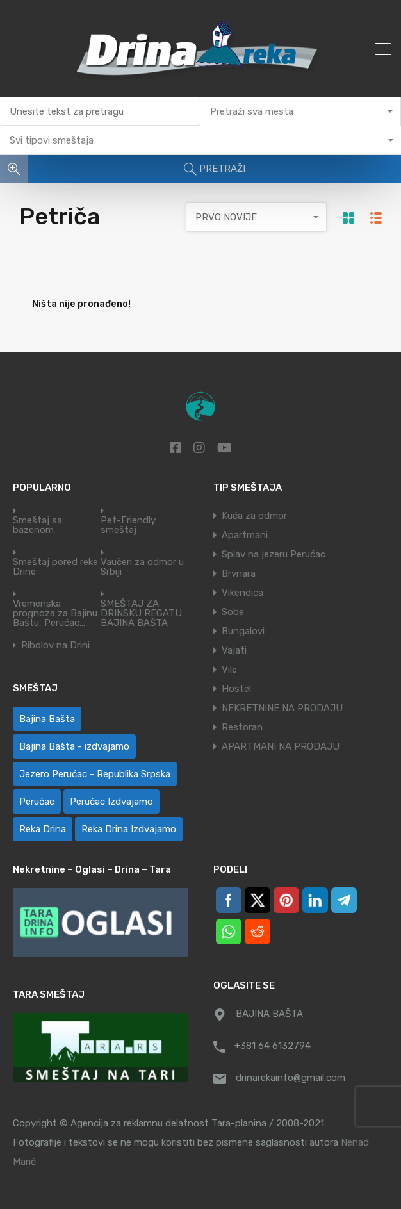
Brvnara (239, 573)
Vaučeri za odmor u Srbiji (142, 567)
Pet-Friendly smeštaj (128, 525)
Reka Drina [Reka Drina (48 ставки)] (42, 829)
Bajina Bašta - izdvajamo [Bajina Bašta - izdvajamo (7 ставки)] (74, 746)
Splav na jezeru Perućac (273, 554)
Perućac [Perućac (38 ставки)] (36, 801)
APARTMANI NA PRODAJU (281, 746)
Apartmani (245, 535)
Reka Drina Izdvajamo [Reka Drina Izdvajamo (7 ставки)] (128, 829)
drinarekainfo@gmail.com (290, 1077)
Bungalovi (243, 631)
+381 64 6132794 (272, 1045)
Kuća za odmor (254, 516)
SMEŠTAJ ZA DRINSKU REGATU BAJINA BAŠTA (141, 613)
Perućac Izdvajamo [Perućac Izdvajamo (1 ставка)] (111, 801)
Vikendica (242, 592)
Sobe (233, 612)
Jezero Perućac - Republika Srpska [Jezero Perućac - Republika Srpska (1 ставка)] (94, 774)
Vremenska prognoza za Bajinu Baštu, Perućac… (55, 613)
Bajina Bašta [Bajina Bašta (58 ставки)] (47, 719)
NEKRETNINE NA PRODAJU (282, 708)
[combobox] (301, 111)
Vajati (234, 650)
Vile (229, 669)
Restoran (242, 727)
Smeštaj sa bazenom (37, 525)
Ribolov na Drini (55, 645)
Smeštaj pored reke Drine (55, 567)
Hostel (236, 689)
